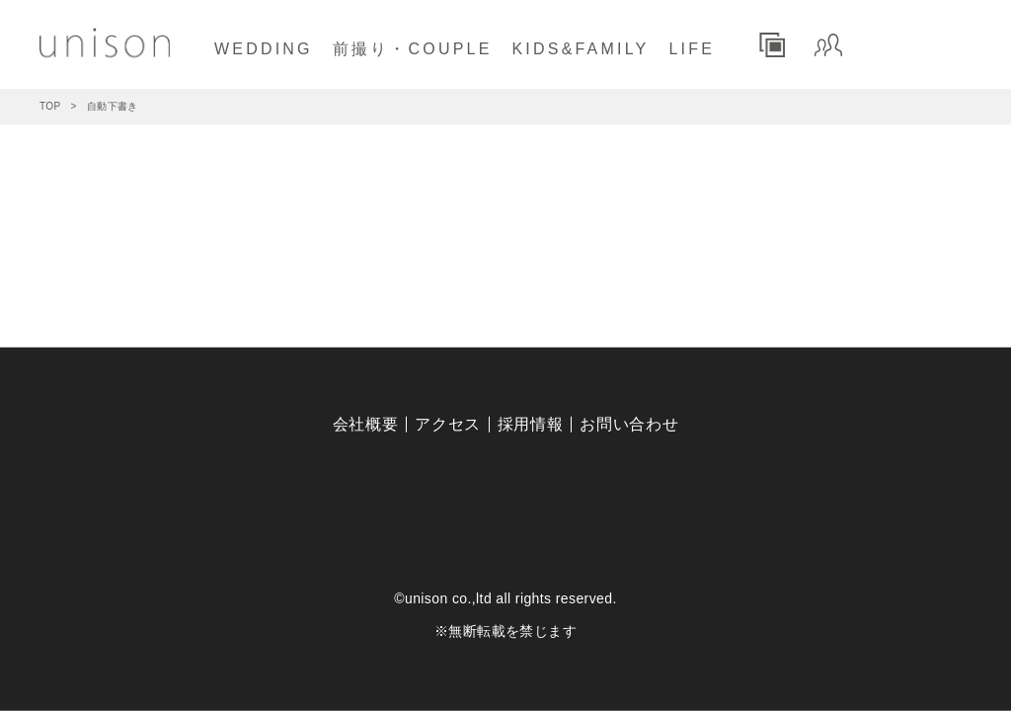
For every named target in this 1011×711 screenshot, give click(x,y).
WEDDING (263, 48)
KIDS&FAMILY (581, 48)
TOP (50, 106)
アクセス (448, 424)
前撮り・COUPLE (413, 48)
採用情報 (531, 424)
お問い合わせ (629, 424)
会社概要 (366, 424)
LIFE (691, 48)
